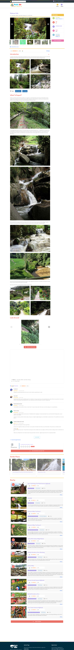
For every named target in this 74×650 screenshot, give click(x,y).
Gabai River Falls (42, 472)
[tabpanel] (30, 42)
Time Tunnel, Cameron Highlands (35, 607)
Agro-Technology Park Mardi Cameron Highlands (39, 483)
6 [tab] (30, 45)
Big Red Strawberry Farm (33, 594)
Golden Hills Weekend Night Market (36, 538)
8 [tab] (32, 45)
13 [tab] (36, 344)
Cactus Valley (31, 565)
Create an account (60, 1)
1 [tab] (23, 45)
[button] (57, 5)
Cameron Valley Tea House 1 (34, 511)
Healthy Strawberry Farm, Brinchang (36, 552)
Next (48, 24)
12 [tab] (35, 344)
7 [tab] (31, 45)
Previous (12, 24)
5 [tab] (28, 45)
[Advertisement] (37, 634)
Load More (37, 437)
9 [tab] (34, 45)
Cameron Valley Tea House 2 (34, 525)
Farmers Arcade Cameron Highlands (36, 580)
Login (55, 1)
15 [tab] (39, 344)
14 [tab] (37, 344)
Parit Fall (30, 498)
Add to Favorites (57, 40)
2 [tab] (24, 45)
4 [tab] (27, 45)
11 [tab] (37, 45)
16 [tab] (40, 344)
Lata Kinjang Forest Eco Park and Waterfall (23, 472)
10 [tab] (35, 45)
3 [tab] (25, 45)
